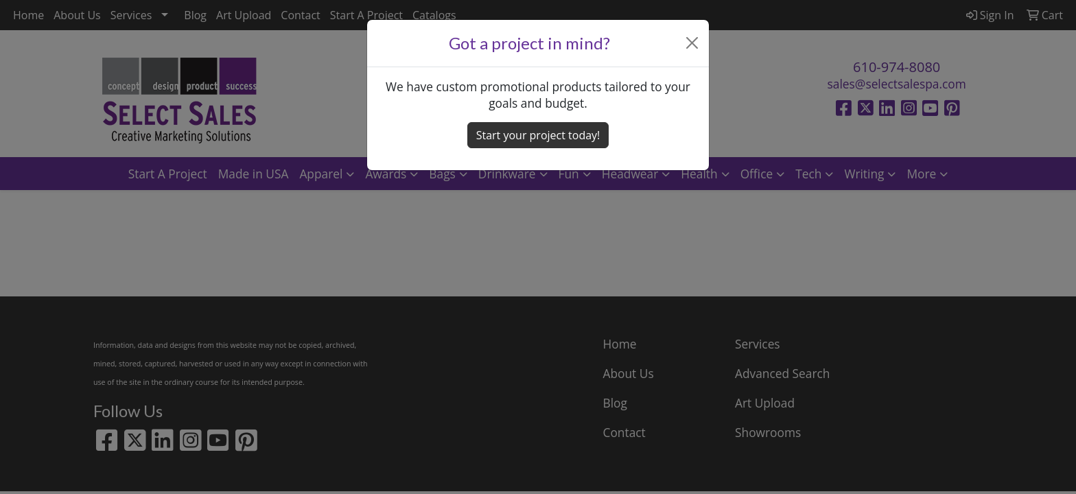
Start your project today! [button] (538, 135)
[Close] (692, 43)
